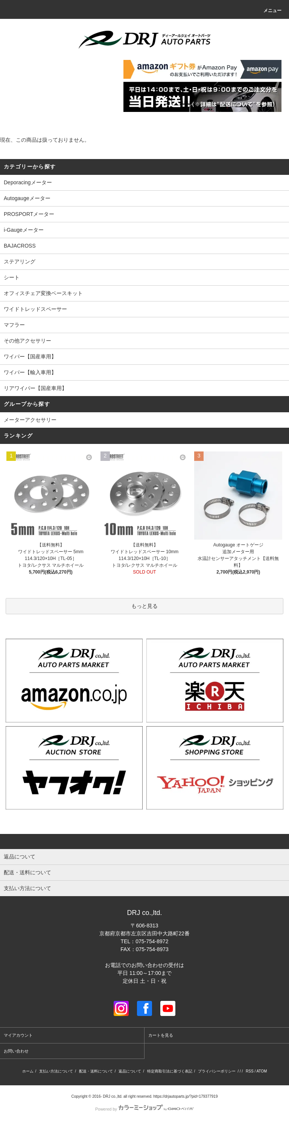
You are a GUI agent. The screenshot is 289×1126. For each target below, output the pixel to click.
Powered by (144, 1109)
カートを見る (160, 1035)
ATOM (261, 1071)
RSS (250, 1071)
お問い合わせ (16, 1051)
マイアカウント (18, 1035)
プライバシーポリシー (217, 1071)
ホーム (27, 1071)
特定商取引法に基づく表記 (169, 1071)
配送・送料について (96, 1071)
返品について (130, 1071)
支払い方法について (56, 1071)
